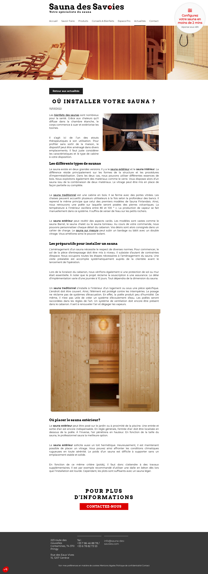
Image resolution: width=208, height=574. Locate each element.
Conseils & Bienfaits (103, 21)
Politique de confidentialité (129, 565)
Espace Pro (124, 21)
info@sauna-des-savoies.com (114, 542)
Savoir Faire (68, 21)
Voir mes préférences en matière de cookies (78, 565)
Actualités (140, 21)
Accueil (53, 21)
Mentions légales (108, 565)
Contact (154, 21)
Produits (83, 21)
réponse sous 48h (190, 18)
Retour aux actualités (66, 91)
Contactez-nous (104, 506)
